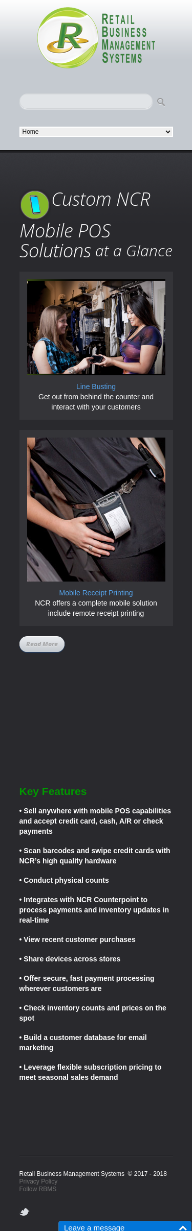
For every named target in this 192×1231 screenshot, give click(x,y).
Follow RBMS (38, 1189)
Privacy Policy (38, 1181)
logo (96, 38)
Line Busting (96, 386)
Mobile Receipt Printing (96, 593)
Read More (42, 644)
